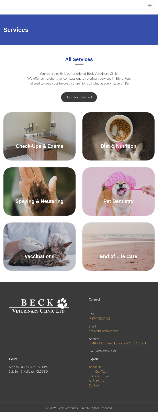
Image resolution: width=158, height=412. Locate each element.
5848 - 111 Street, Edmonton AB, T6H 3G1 (117, 343)
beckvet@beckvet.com (103, 331)
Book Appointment (79, 97)
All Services (96, 380)
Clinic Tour (102, 376)
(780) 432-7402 (99, 318)
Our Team (101, 371)
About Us (95, 367)
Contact (94, 385)
